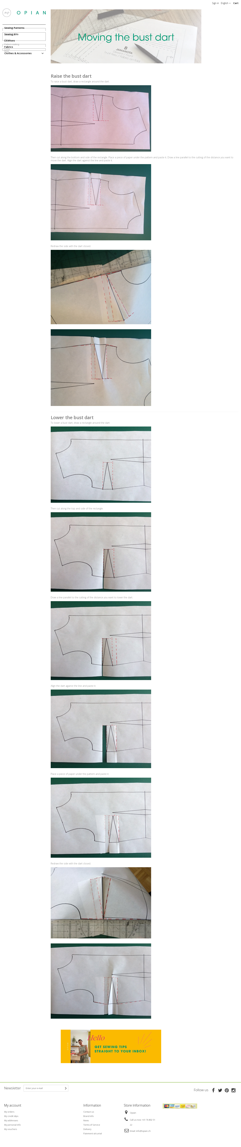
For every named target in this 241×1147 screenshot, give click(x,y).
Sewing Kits (11, 34)
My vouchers (10, 1128)
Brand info (88, 1115)
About (7, 69)
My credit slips (11, 1115)
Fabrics (8, 46)
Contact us (88, 1110)
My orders (9, 1110)
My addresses (11, 1119)
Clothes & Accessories (18, 53)
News (86, 1119)
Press (7, 79)
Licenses (9, 40)
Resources (9, 65)
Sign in (215, 3)
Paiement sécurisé (92, 1132)
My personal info (12, 1123)
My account (12, 1105)
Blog (6, 90)
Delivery (87, 1128)
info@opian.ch (143, 1130)
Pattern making (11, 74)
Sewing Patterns (14, 27)
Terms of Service (91, 1123)
